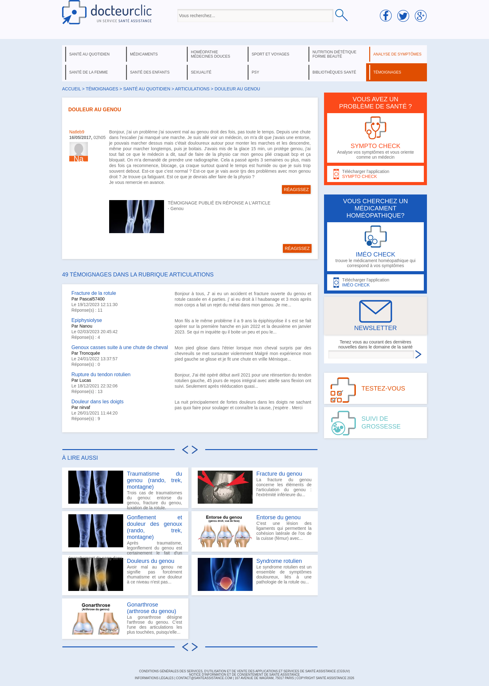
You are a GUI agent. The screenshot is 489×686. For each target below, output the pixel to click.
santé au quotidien (89, 54)
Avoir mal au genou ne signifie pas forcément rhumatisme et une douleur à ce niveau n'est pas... (125, 574)
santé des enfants (150, 72)
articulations (192, 88)
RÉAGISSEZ (296, 189)
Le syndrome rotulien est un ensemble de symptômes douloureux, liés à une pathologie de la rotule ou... (255, 574)
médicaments (144, 54)
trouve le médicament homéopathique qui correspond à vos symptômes (375, 246)
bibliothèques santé (334, 72)
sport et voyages (270, 54)
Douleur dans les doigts (97, 401)
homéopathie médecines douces (210, 54)
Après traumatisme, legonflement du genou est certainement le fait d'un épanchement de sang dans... (125, 533)
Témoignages (102, 88)
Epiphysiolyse (86, 320)
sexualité (201, 72)
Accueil (71, 88)
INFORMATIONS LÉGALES (154, 678)
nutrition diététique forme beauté (334, 54)
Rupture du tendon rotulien (100, 374)
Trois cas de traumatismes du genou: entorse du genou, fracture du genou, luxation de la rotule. (125, 489)
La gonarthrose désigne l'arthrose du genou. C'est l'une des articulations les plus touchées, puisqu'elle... (125, 618)
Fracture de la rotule (93, 293)
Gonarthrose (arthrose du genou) (151, 608)
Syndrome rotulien (279, 561)
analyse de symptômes (397, 54)
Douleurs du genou (150, 561)
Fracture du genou (279, 474)
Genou (177, 208)
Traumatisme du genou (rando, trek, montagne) (154, 480)
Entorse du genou (278, 517)
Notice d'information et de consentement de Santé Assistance (244, 674)
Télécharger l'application (375, 174)
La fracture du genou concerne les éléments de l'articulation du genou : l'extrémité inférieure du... (255, 487)
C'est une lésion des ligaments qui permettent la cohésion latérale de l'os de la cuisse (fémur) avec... (255, 530)
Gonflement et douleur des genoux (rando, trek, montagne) (154, 527)
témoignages (387, 72)
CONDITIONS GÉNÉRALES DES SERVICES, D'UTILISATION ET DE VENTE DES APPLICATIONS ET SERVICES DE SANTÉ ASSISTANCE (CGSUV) (244, 671)
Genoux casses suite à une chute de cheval (119, 347)
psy (255, 72)
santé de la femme (88, 72)
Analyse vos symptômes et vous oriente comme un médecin (375, 138)
